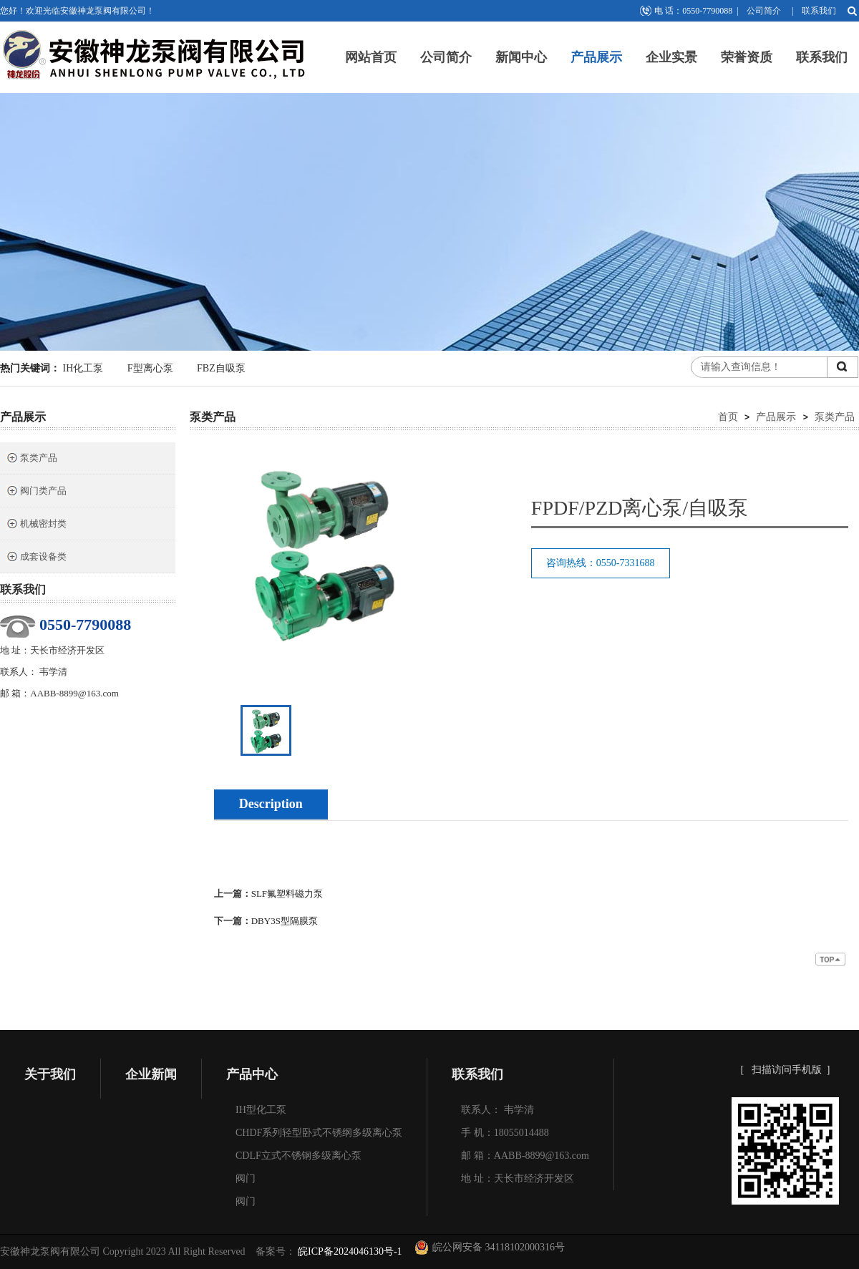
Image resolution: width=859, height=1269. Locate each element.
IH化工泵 (83, 368)
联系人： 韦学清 (497, 1109)
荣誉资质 (746, 57)
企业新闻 (151, 1074)
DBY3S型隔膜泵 (284, 920)
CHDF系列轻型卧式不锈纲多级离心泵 (319, 1132)
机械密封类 (36, 525)
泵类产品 (31, 459)
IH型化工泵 (261, 1109)
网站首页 (371, 57)
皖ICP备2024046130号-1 (349, 1251)
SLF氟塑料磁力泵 (287, 893)
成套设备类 (36, 557)
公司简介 (764, 11)
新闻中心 (521, 57)
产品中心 (252, 1074)
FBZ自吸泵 (221, 368)
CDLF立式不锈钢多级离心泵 (298, 1155)
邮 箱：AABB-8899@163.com (525, 1155)
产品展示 (596, 57)
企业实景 (671, 57)
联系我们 (819, 11)
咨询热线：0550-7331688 (600, 563)
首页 (728, 416)
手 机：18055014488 (505, 1132)
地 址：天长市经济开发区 (517, 1178)
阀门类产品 (36, 492)
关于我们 (50, 1074)
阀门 (246, 1178)
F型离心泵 (150, 368)
